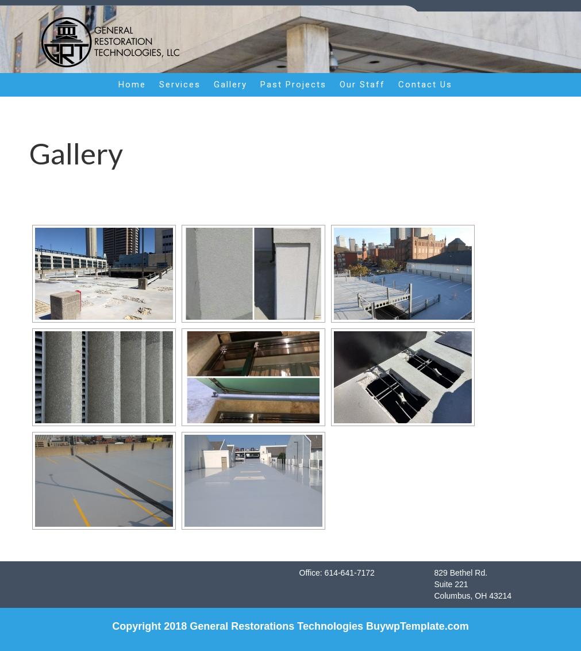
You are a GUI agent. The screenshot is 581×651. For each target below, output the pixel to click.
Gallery (230, 84)
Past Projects (293, 84)
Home (132, 84)
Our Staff (362, 84)
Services (180, 84)
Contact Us (425, 84)
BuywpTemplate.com (417, 626)
